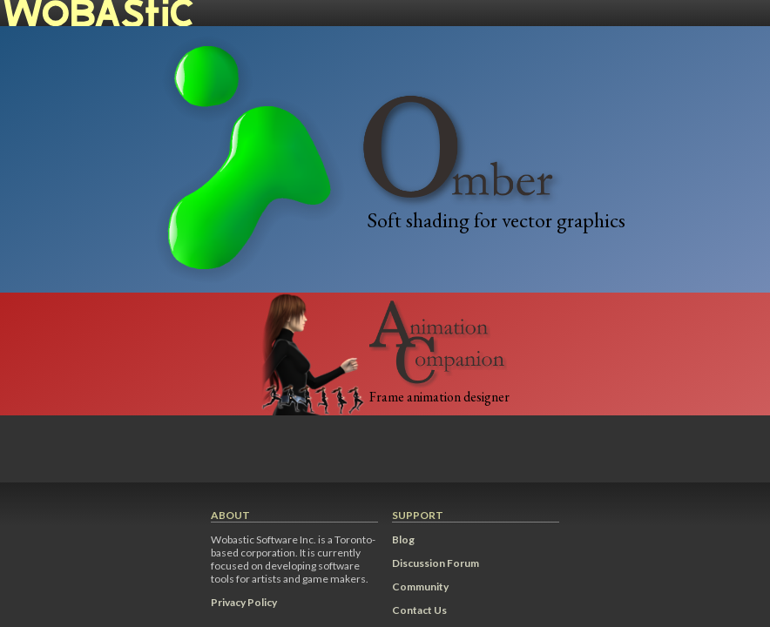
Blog (403, 539)
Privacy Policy (244, 602)
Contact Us (419, 610)
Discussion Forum (435, 563)
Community (420, 586)
